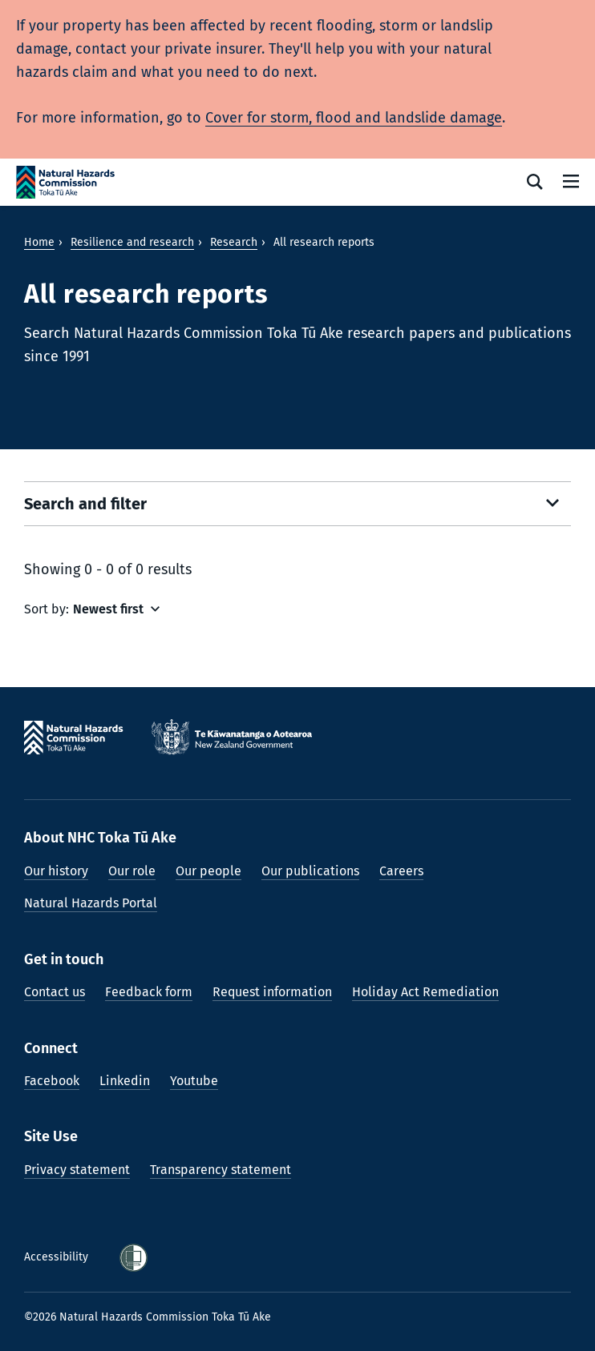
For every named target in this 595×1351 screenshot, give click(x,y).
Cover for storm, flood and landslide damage (353, 118)
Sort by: (46, 609)
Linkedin (124, 1080)
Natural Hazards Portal (90, 903)
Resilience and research (132, 242)
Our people (208, 871)
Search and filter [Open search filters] (85, 503)
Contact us (54, 991)
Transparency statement (220, 1169)
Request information (272, 991)
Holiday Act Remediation (425, 991)
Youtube (194, 1080)
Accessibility (57, 1257)
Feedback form (148, 991)
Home (39, 242)
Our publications (310, 871)
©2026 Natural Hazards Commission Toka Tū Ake (147, 1317)
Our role (132, 871)
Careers (401, 871)
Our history (56, 871)
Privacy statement (77, 1169)
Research (233, 242)
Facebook (51, 1080)
